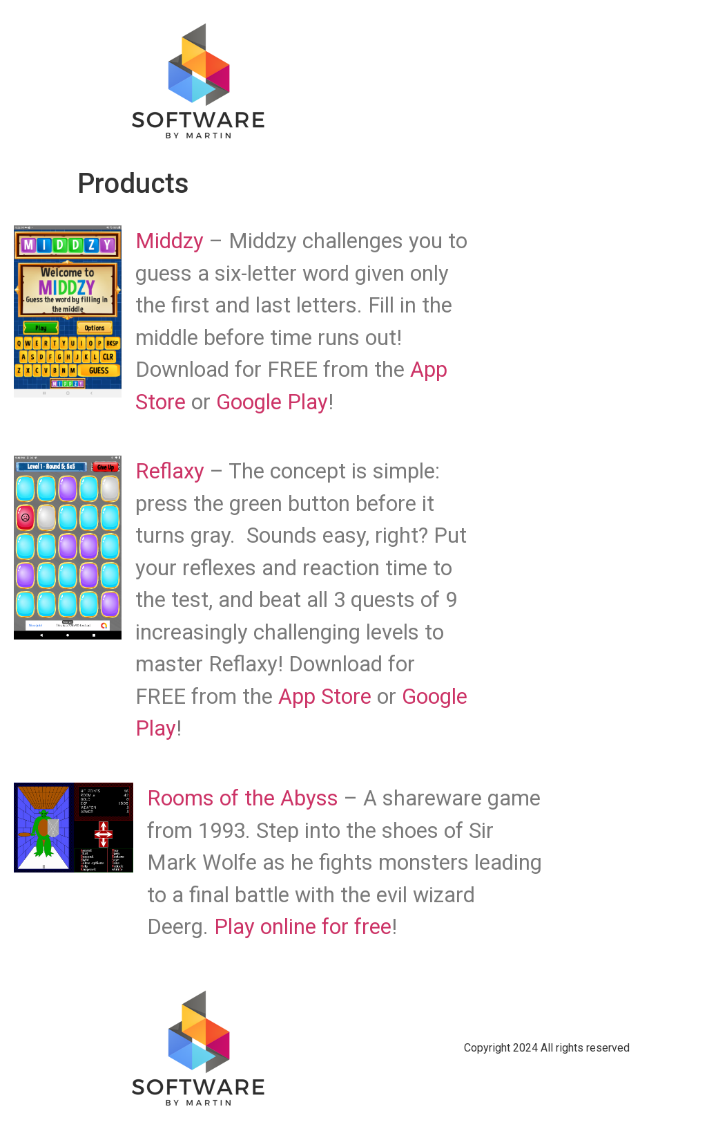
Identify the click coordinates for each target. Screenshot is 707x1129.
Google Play (272, 402)
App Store (324, 696)
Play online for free (302, 927)
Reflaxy (172, 471)
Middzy (172, 241)
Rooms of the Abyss (242, 798)
